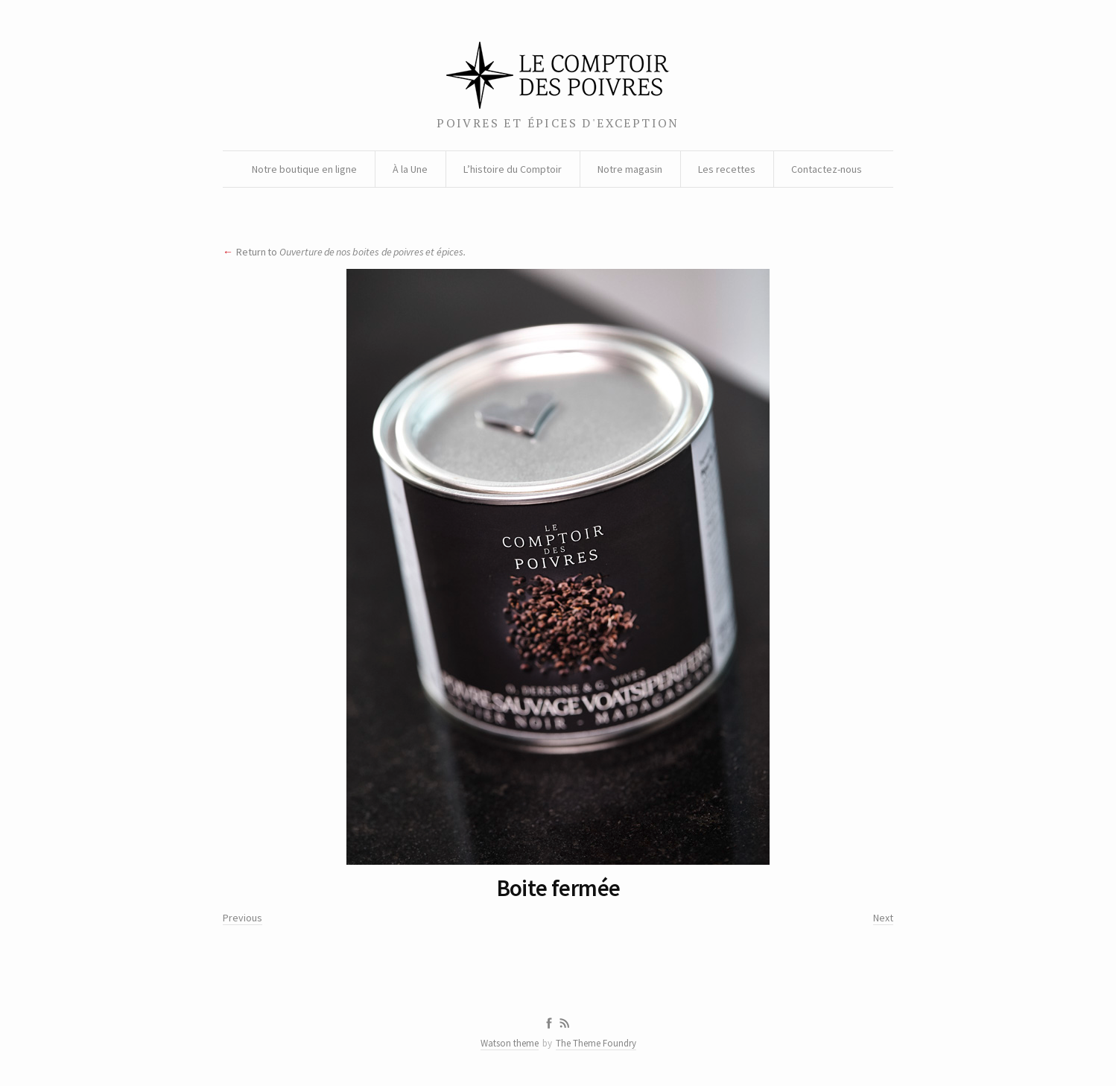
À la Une (410, 169)
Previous (242, 917)
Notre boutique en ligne (304, 169)
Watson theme (510, 1043)
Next (883, 917)
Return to (351, 251)
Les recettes (726, 169)
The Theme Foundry (596, 1043)
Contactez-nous (826, 169)
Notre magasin (629, 169)
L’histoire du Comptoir (512, 169)
